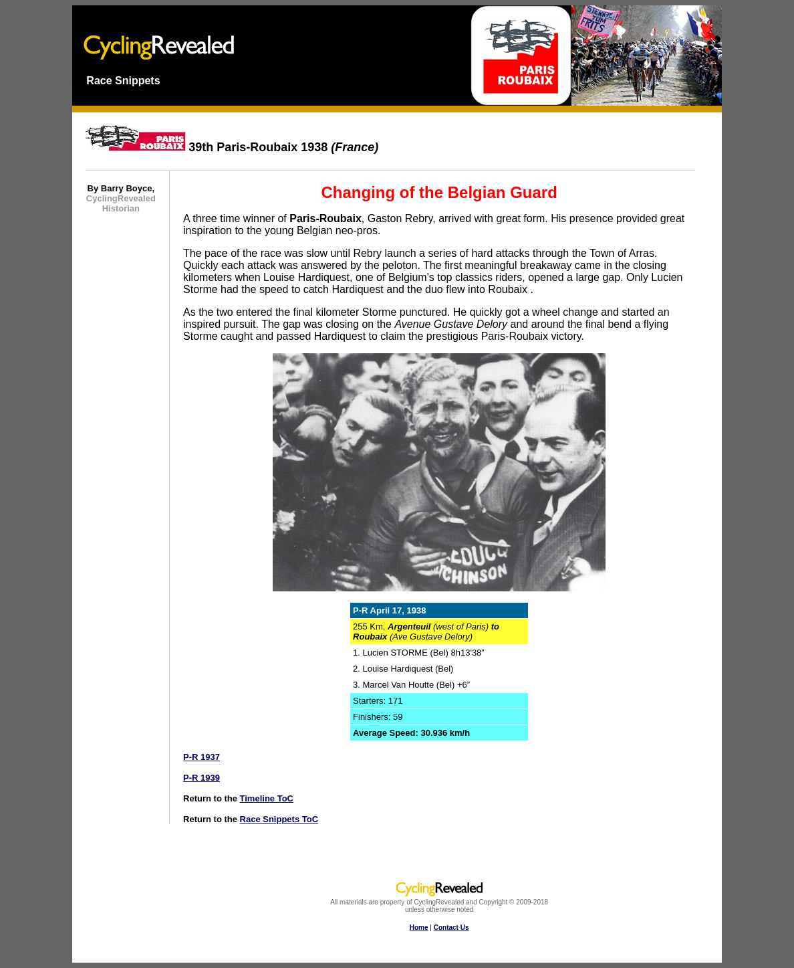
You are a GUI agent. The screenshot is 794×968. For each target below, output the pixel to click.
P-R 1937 (201, 757)
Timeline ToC (266, 798)
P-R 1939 (201, 778)
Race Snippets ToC (279, 819)
